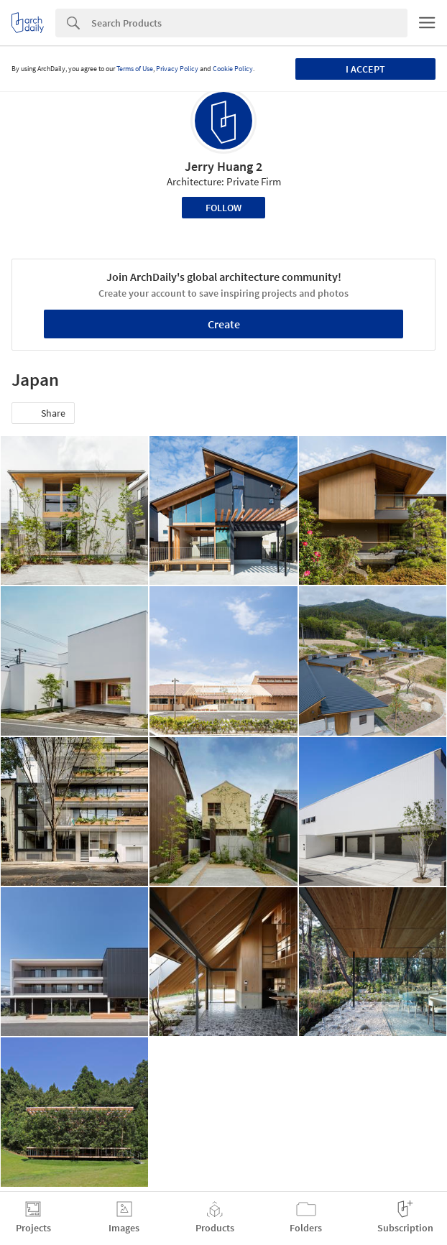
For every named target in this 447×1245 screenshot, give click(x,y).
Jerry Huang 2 (223, 166)
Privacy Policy (177, 68)
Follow (223, 207)
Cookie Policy (233, 68)
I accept (365, 69)
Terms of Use (134, 68)
